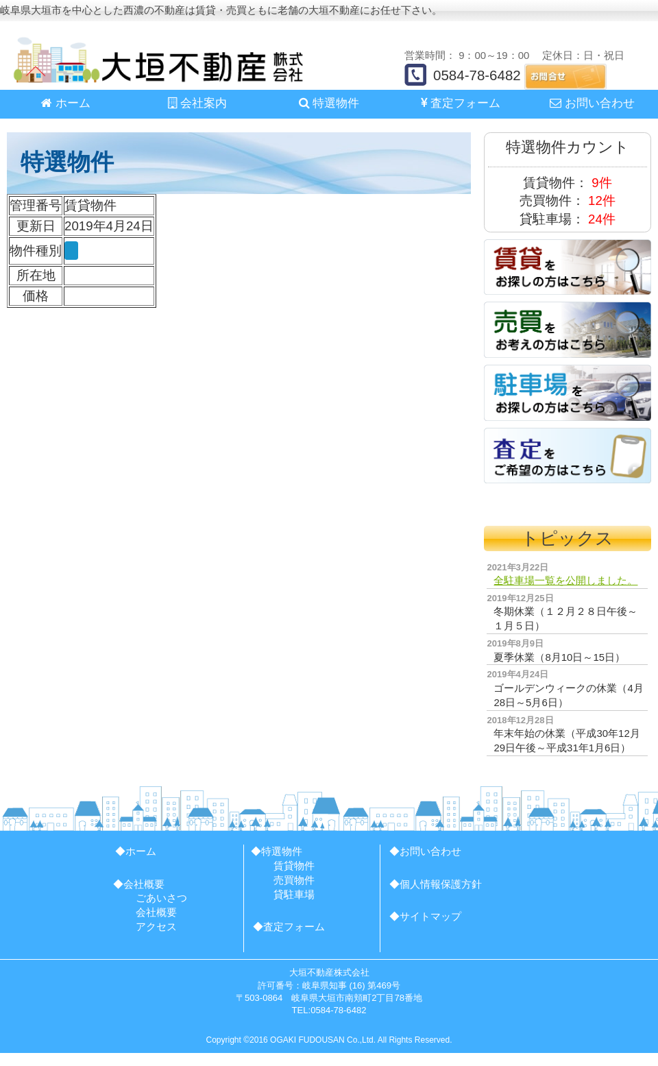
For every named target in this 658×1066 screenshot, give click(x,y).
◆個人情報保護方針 (435, 884)
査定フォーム (461, 103)
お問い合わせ (592, 103)
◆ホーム (135, 851)
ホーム (65, 103)
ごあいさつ (161, 898)
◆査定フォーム (289, 926)
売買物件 (294, 880)
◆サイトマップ (425, 916)
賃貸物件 (294, 865)
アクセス (156, 926)
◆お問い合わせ (425, 851)
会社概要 (156, 912)
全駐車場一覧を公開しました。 (565, 580)
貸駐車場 (294, 894)
